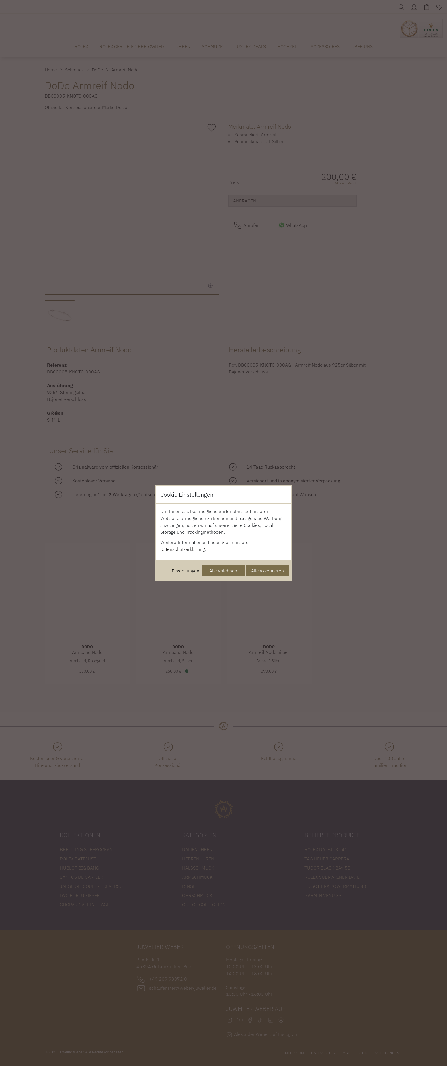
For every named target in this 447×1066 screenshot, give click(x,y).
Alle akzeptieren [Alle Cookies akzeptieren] (267, 571)
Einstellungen (185, 571)
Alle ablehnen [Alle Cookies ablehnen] (223, 571)
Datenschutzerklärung (182, 549)
